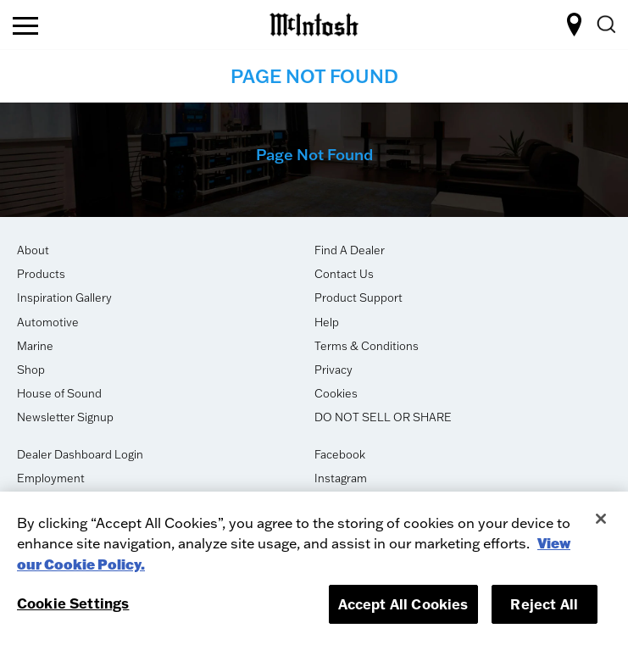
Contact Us (344, 274)
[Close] (601, 518)
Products (41, 274)
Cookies (336, 393)
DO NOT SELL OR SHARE (383, 417)
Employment (51, 478)
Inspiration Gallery (64, 297)
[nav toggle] (25, 27)
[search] (604, 25)
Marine (35, 346)
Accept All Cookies (403, 604)
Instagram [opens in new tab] (340, 478)
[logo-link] (314, 22)
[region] (314, 568)
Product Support (358, 297)
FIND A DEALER (574, 24)
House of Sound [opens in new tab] (59, 393)
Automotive (48, 322)
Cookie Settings (73, 603)
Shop (31, 369)
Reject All (544, 604)
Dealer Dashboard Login (80, 454)
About (33, 250)
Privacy (333, 369)
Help (326, 322)
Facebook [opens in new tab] (339, 454)
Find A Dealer (349, 250)
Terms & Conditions (366, 346)
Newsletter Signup (65, 417)
